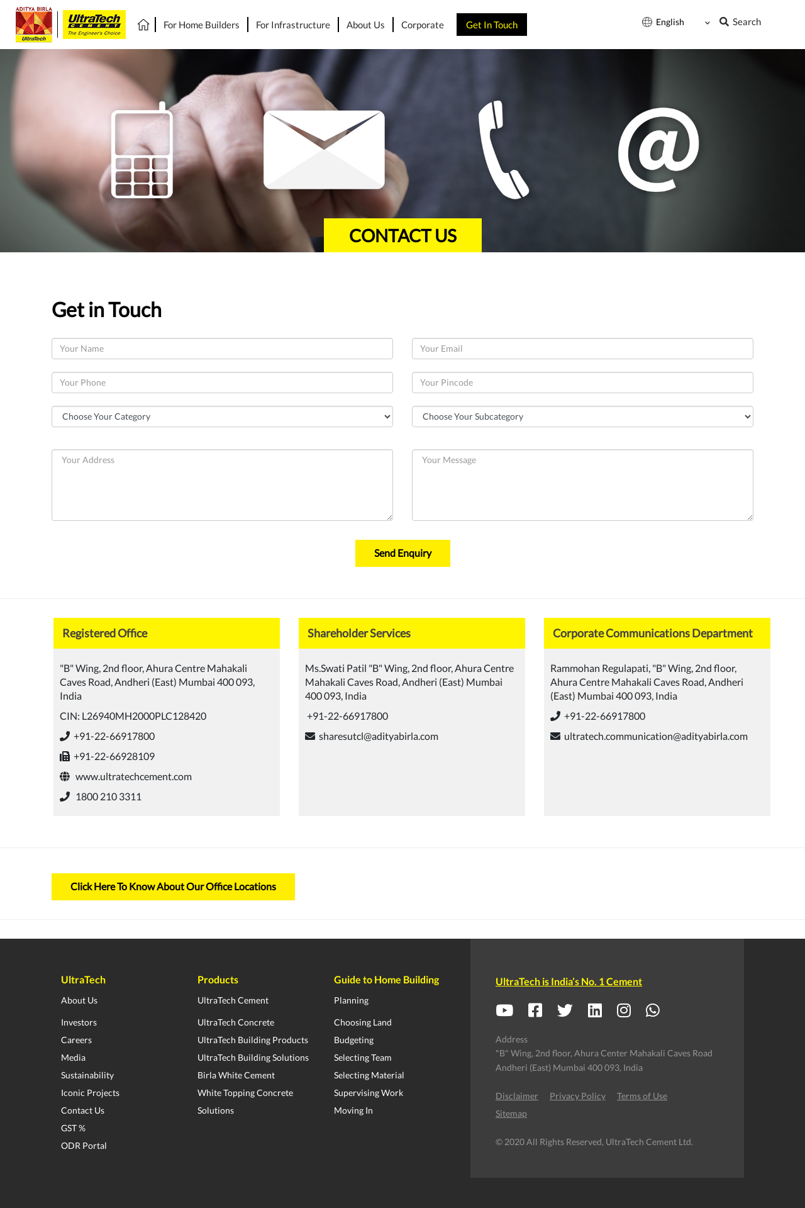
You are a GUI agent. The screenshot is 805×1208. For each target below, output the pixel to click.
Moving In (353, 1110)
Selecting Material (369, 1075)
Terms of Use (642, 1095)
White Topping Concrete (245, 1092)
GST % (73, 1127)
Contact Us (82, 1110)
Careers (76, 1039)
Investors (79, 1022)
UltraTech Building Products (252, 1039)
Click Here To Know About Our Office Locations (173, 886)
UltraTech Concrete (235, 1022)
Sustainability (87, 1075)
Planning (351, 1000)
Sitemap (511, 1113)
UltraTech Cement (233, 1000)
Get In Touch (492, 24)
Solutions (215, 1110)
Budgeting (354, 1039)
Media (73, 1057)
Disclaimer (517, 1095)
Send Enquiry (402, 553)
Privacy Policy (578, 1095)
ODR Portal (84, 1145)
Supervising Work (368, 1092)
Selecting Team (363, 1057)
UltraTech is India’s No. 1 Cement (569, 981)
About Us (79, 1000)
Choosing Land (363, 1022)
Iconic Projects (90, 1092)
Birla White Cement (236, 1075)
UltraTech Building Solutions (253, 1057)
